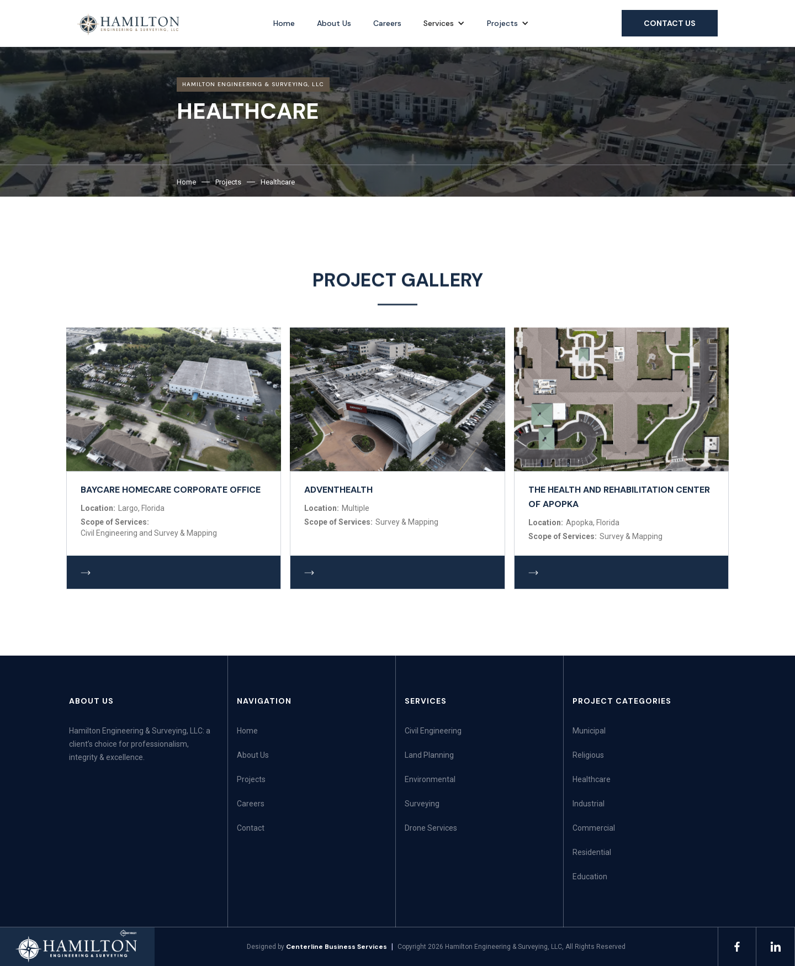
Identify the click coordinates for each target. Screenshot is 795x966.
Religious (588, 755)
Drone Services (431, 828)
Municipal (589, 730)
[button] (444, 23)
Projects (502, 23)
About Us (334, 23)
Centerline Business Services (336, 946)
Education (590, 876)
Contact (250, 828)
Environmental (430, 779)
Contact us (670, 23)
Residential (592, 852)
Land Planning (429, 755)
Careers (387, 23)
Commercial (594, 828)
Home (284, 23)
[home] (129, 24)
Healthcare (278, 182)
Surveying (422, 803)
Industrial (589, 803)
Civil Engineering (433, 730)
